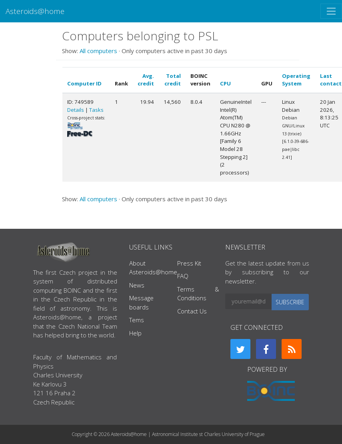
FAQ (182, 276)
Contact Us (192, 311)
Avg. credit (146, 79)
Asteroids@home (35, 11)
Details (75, 109)
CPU (225, 83)
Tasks (96, 109)
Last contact (331, 79)
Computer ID (84, 83)
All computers (98, 51)
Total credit (172, 79)
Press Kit (189, 263)
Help (135, 333)
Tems (136, 320)
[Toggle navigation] (331, 11)
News (136, 285)
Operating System (296, 79)
